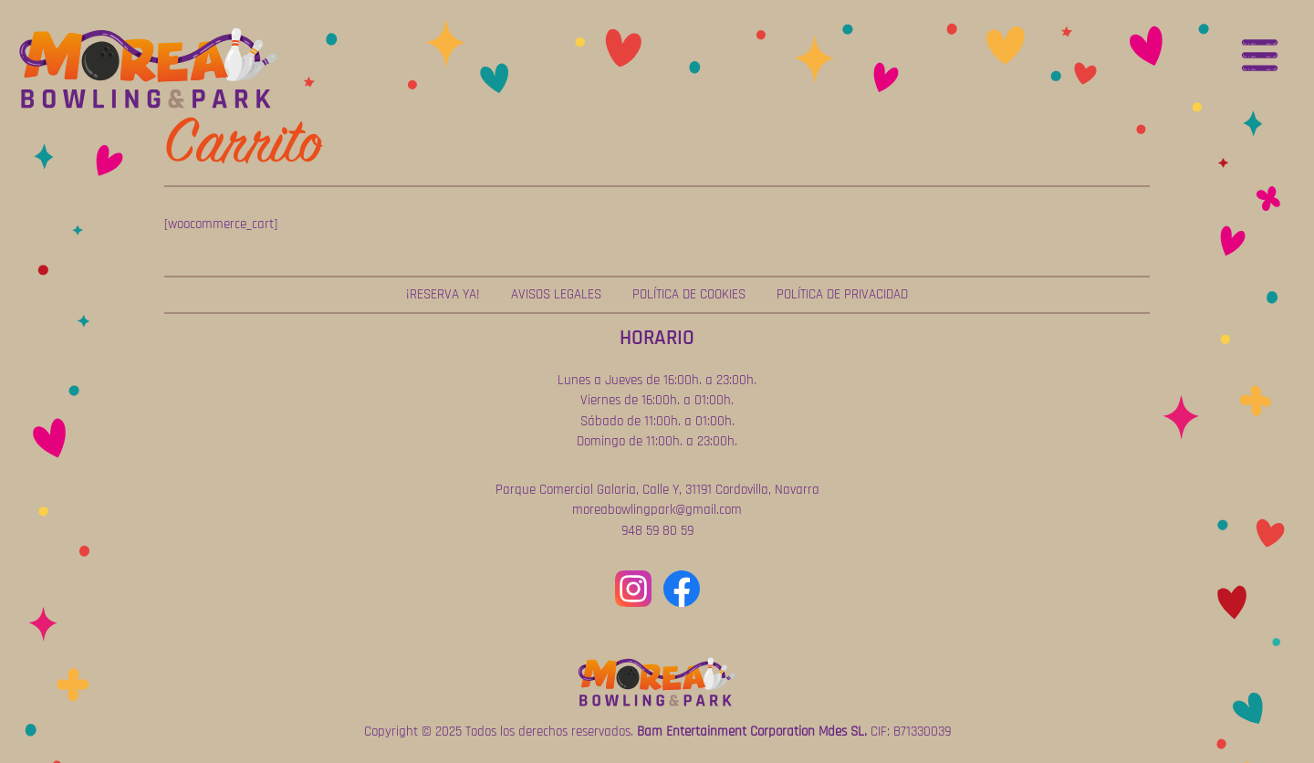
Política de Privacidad (842, 294)
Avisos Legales (556, 294)
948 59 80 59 (657, 531)
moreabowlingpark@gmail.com (657, 510)
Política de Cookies (689, 294)
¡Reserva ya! (443, 294)
